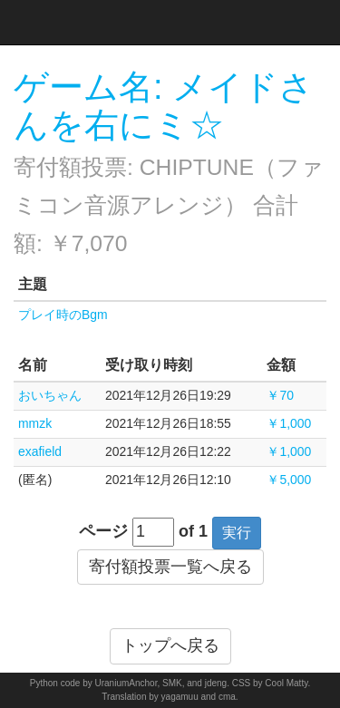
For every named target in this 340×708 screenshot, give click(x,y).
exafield (40, 451)
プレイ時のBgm (63, 314)
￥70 (280, 395)
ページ (103, 531)
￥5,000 (289, 479)
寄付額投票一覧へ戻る (170, 567)
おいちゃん (50, 395)
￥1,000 (289, 423)
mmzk (35, 423)
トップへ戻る (170, 645)
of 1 (193, 531)
